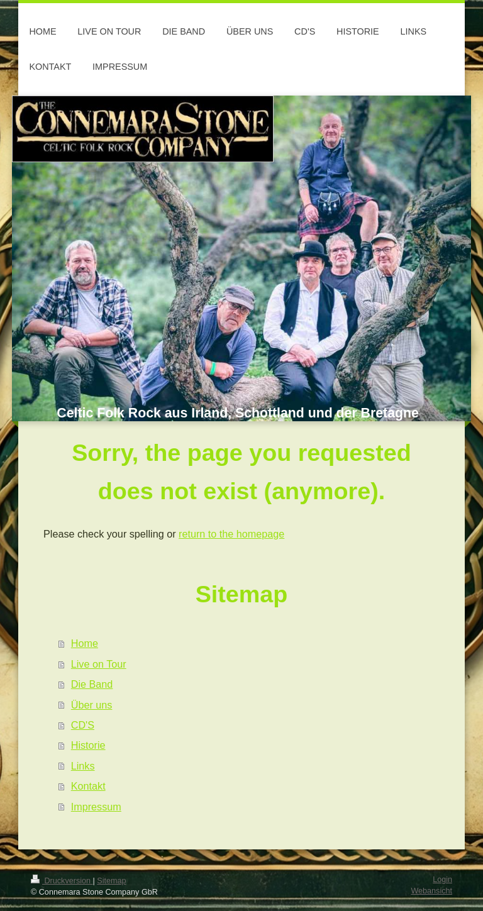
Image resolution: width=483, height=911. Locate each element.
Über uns (92, 704)
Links (83, 765)
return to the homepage (231, 533)
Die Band (92, 684)
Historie (88, 745)
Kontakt (88, 786)
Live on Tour (98, 664)
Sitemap (111, 880)
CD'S (82, 725)
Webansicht (431, 890)
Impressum (96, 806)
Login (442, 879)
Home (84, 643)
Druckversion (61, 880)
